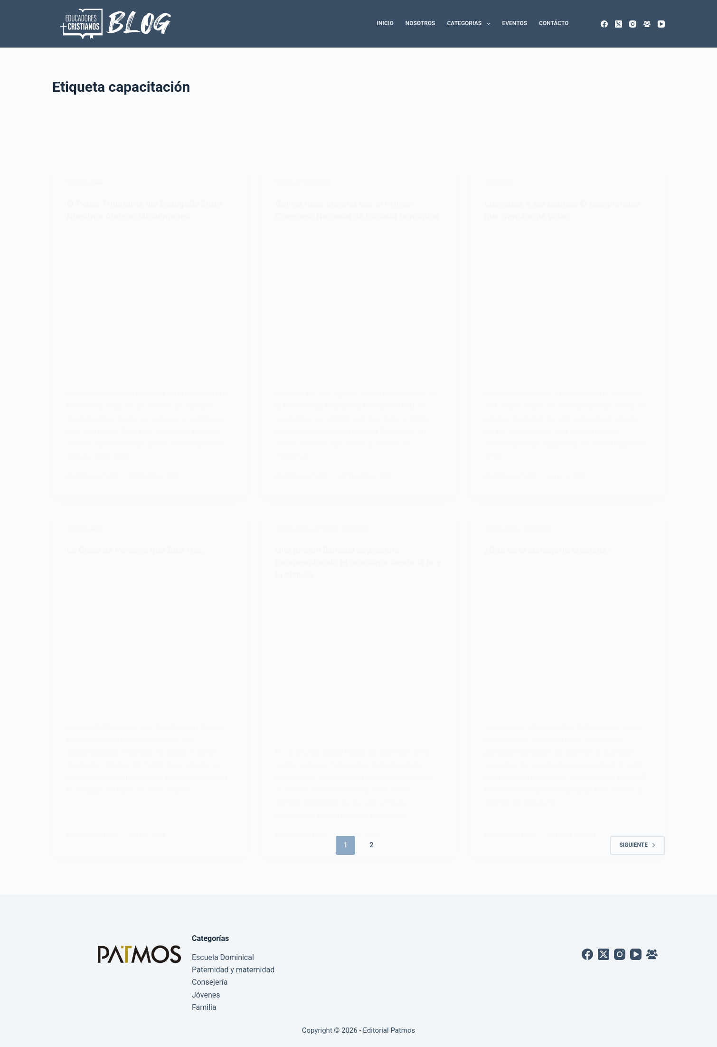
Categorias (470, 23)
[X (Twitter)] (618, 24)
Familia (204, 1007)
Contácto (553, 23)
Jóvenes (206, 994)
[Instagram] (632, 24)
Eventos (515, 23)
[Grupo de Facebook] (647, 24)
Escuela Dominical (223, 957)
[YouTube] (661, 24)
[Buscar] (587, 24)
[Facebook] (604, 24)
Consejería (210, 982)
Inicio (385, 23)
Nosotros (420, 23)
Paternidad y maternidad (233, 969)
